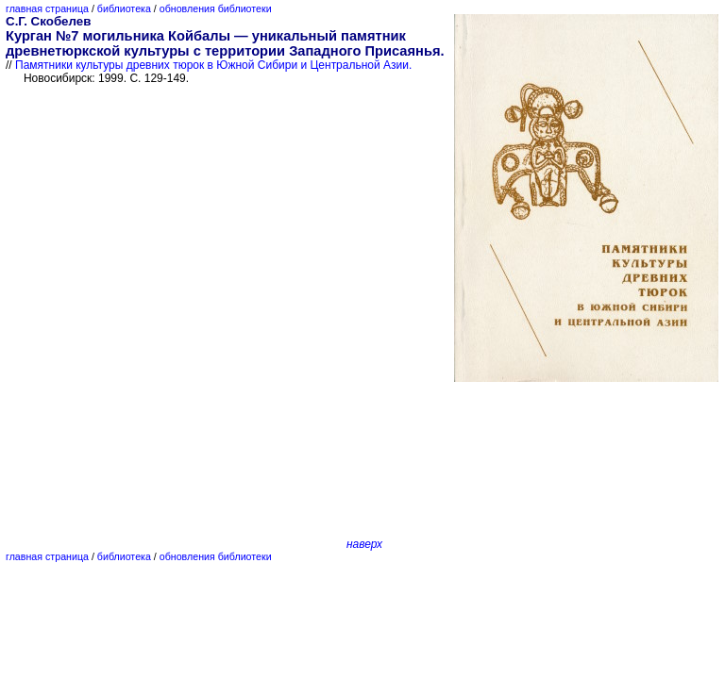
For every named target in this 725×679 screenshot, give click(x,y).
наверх (364, 544)
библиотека (124, 8)
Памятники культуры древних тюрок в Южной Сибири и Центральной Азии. (213, 65)
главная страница (47, 8)
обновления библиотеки (216, 8)
